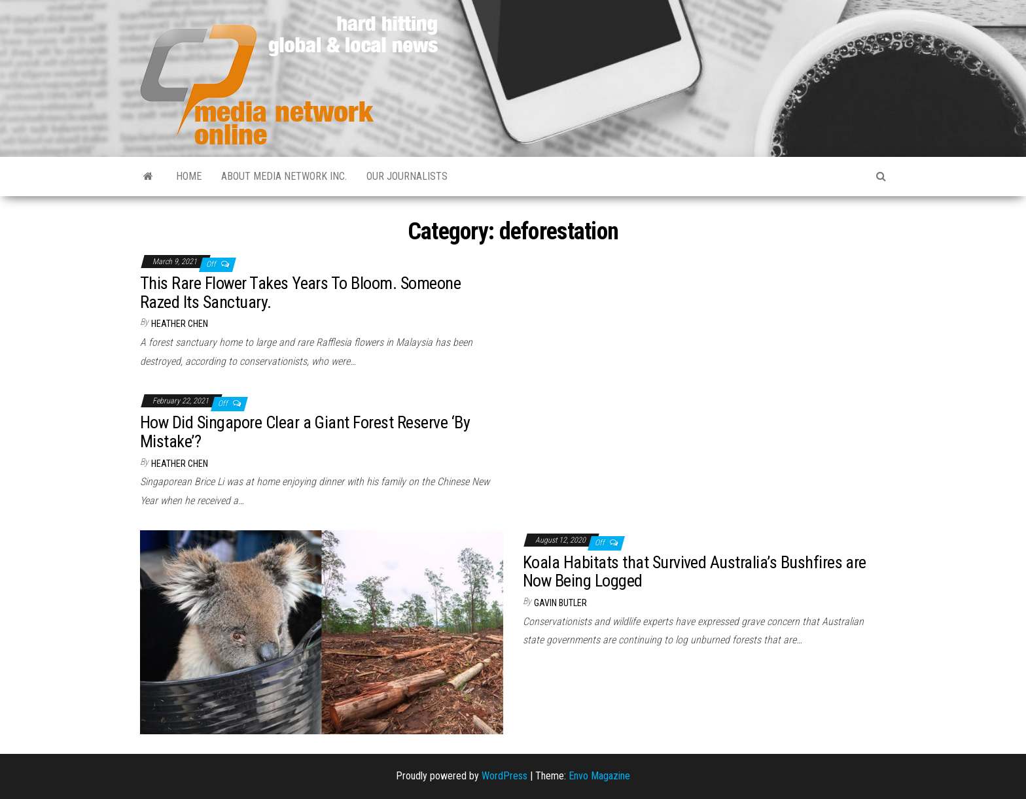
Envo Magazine (599, 776)
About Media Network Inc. (284, 176)
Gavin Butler (560, 603)
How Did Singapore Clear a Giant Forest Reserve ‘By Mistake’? (305, 432)
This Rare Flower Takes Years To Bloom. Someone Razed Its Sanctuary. (300, 292)
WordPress (504, 776)
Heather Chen (179, 323)
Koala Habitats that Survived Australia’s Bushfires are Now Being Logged (694, 571)
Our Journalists (407, 176)
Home (189, 176)
